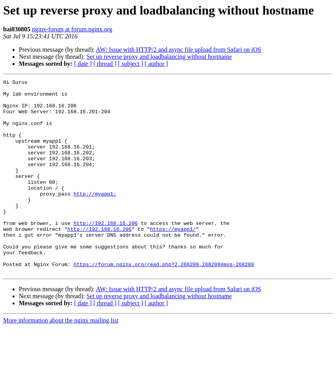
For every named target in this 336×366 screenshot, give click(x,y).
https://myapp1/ (173, 259)
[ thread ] (104, 63)
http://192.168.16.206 (105, 252)
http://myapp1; (94, 217)
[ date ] (83, 63)
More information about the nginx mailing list (60, 359)
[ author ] (156, 63)
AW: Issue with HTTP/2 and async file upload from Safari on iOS (178, 49)
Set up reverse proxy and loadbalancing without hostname (159, 56)
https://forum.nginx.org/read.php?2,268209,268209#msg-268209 (163, 301)
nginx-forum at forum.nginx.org (72, 29)
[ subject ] (130, 63)
